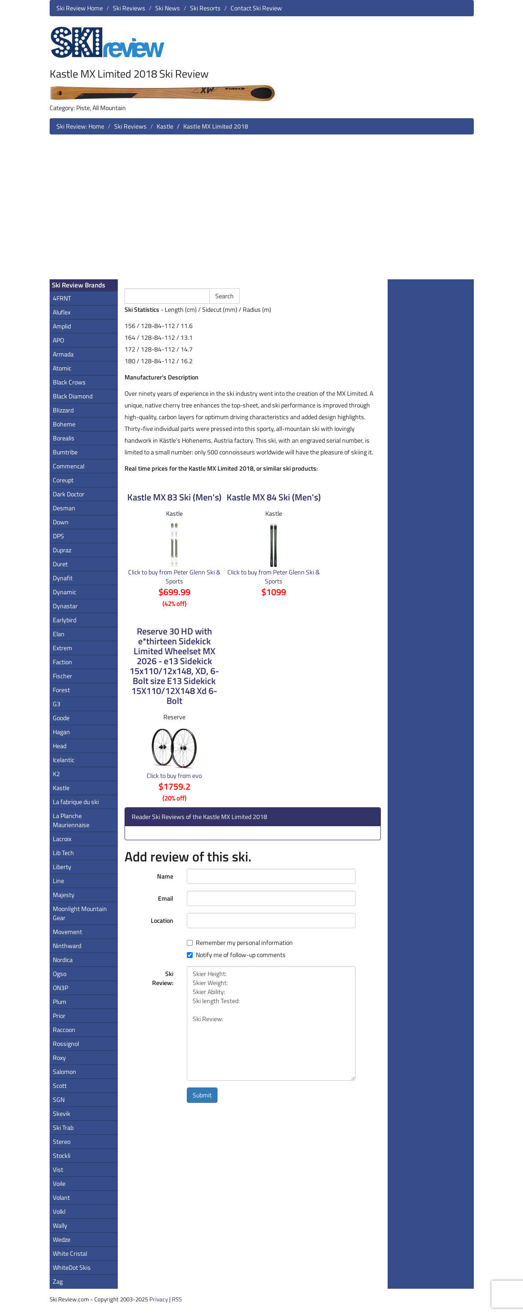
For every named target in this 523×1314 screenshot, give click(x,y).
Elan (59, 633)
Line (58, 880)
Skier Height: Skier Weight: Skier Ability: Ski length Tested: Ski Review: (271, 1023)
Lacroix (62, 838)
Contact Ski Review (256, 8)
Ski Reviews (129, 8)
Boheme (64, 424)
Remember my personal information (240, 942)
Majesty (63, 894)
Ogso (59, 973)
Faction (62, 661)
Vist (58, 1169)
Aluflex (61, 312)
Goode (61, 717)
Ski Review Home (79, 8)
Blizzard (63, 410)
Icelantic (63, 759)
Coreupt (63, 480)
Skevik (61, 1113)
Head (59, 745)
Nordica (63, 959)
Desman (64, 508)
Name (165, 876)
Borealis (63, 438)
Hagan (61, 731)
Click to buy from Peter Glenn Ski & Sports (174, 576)
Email (165, 898)
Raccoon (64, 1029)
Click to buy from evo (174, 775)
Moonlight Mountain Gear (80, 913)
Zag (58, 1281)
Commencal (68, 466)
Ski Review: (162, 978)
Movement (67, 931)
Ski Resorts (205, 8)
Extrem (62, 647)
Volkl (59, 1211)
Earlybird (64, 620)
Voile (59, 1183)
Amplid (62, 326)
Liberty (62, 866)
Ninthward (67, 945)
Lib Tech (63, 852)
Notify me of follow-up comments (236, 954)
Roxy (59, 1057)
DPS (58, 536)
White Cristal (70, 1253)
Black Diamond (73, 396)
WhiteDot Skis (72, 1267)
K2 (56, 773)
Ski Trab (63, 1127)
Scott (60, 1085)
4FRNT (62, 298)
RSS (177, 1299)
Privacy (158, 1299)
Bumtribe (65, 452)
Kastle (165, 126)
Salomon (64, 1071)
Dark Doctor (68, 494)
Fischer (62, 675)
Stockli (61, 1155)
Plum (59, 1001)
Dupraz (62, 550)
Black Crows (69, 382)
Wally (60, 1225)
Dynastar (65, 606)
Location (162, 920)
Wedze (61, 1239)
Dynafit (63, 578)
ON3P (60, 987)
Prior (59, 1015)
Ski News (167, 8)
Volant (61, 1197)
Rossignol (66, 1043)
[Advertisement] (262, 210)
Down (61, 522)
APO (58, 340)
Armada (63, 354)
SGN (59, 1099)
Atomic (62, 368)
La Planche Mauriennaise (71, 820)
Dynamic (64, 592)
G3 (56, 703)
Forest (61, 689)
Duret (60, 564)
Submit (202, 1095)
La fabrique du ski (76, 801)
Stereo (61, 1141)
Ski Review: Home (80, 126)
